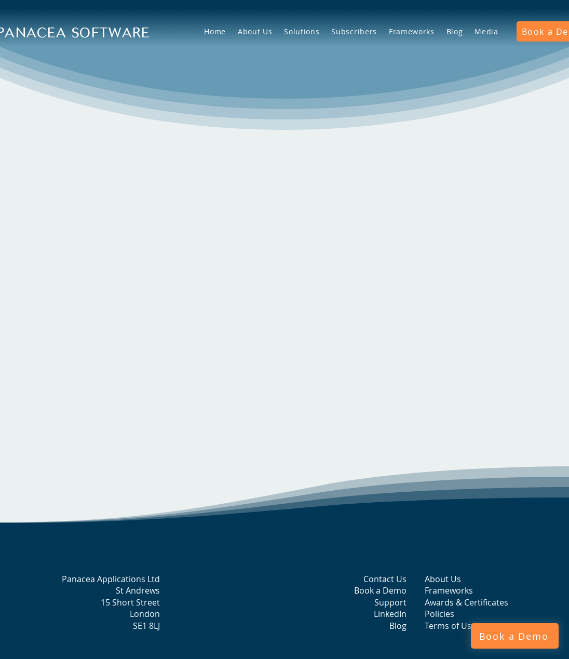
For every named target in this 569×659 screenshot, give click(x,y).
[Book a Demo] (515, 636)
